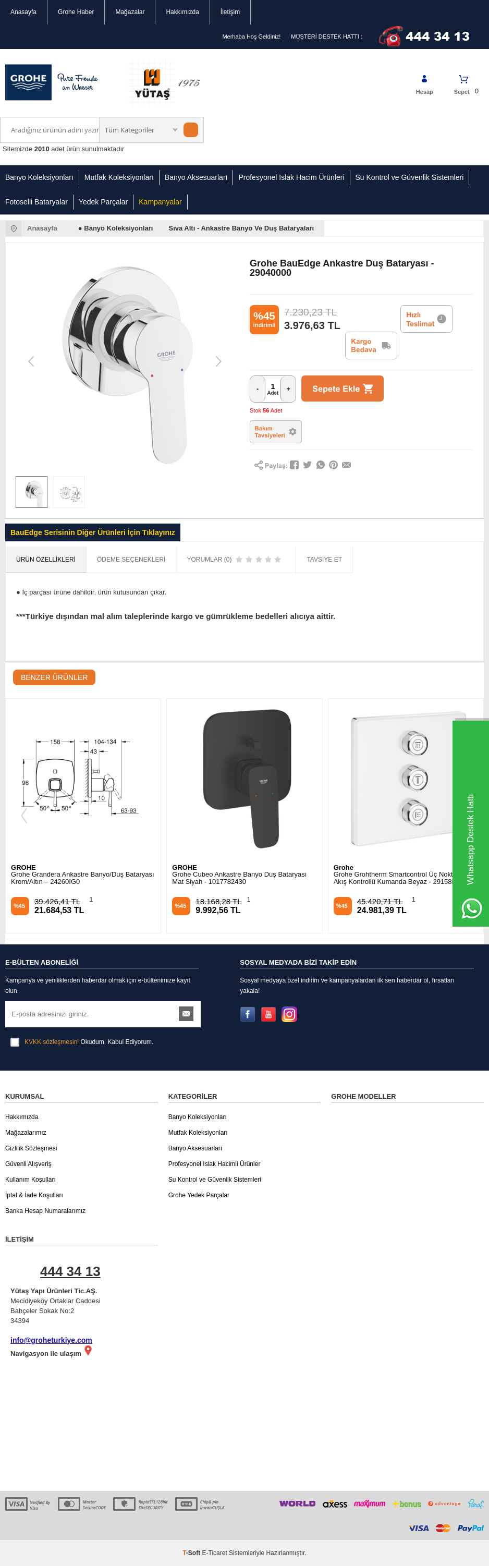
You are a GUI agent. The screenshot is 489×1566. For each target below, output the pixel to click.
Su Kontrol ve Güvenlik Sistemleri (410, 177)
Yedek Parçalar (103, 202)
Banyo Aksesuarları (196, 177)
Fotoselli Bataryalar (36, 202)
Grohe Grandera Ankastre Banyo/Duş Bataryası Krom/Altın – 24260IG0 (82, 878)
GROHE (23, 867)
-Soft (192, 1553)
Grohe (343, 867)
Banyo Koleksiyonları (39, 177)
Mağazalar (129, 12)
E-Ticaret (214, 1553)
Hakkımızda (182, 12)
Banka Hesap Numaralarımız (45, 1211)
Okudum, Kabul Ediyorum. (81, 1042)
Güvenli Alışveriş (28, 1164)
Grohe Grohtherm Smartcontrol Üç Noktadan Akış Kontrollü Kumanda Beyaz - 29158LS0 (401, 878)
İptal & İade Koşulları (34, 1195)
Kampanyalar (160, 202)
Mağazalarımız (25, 1132)
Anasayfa (23, 12)
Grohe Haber (76, 12)
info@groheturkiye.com (51, 1340)
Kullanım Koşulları (30, 1179)
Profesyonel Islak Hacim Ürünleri (291, 177)
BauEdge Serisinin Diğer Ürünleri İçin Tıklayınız (92, 532)
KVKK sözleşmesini (52, 1042)
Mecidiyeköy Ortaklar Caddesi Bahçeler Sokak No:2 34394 (86, 1292)
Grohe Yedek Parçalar (198, 1195)
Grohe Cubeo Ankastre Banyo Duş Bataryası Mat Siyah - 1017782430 (239, 878)
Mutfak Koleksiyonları (119, 177)
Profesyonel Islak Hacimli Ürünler (214, 1164)
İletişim (230, 12)
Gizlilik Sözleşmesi (31, 1148)
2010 (42, 149)
